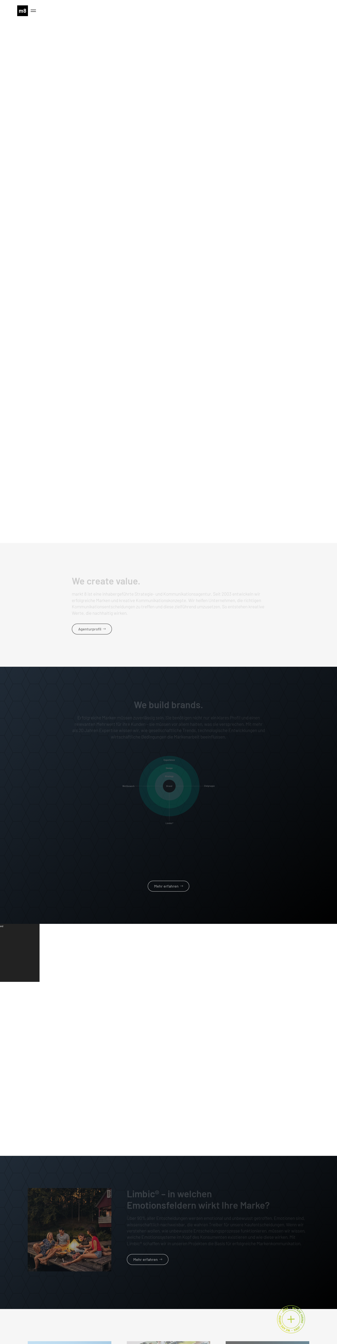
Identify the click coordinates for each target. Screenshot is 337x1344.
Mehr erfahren (166, 886)
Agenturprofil (89, 629)
